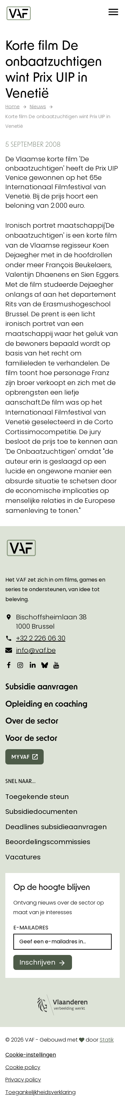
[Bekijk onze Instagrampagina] (20, 665)
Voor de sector (31, 738)
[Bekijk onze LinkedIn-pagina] (32, 665)
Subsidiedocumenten (41, 811)
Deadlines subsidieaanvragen (56, 826)
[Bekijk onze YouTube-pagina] (56, 665)
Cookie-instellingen (30, 1055)
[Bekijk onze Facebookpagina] (8, 665)
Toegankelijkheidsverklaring (40, 1092)
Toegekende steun (37, 796)
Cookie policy (22, 1067)
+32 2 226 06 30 (40, 638)
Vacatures (23, 857)
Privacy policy (23, 1079)
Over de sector (31, 720)
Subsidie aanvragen (41, 686)
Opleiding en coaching (46, 703)
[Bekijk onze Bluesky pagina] (44, 665)
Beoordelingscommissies (47, 841)
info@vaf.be (36, 650)
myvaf (20, 756)
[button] (113, 13)
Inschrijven (37, 962)
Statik (107, 1040)
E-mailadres (30, 927)
